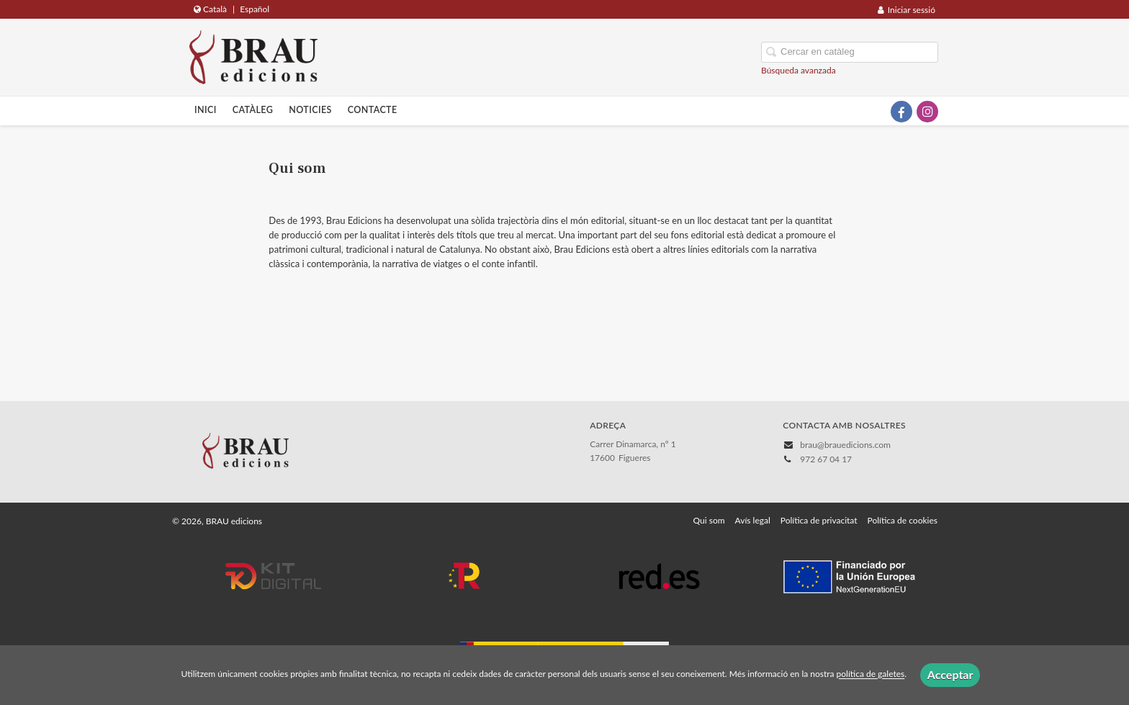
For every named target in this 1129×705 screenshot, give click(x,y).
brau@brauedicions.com (845, 444)
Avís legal (752, 520)
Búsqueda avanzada (798, 70)
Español (254, 9)
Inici (205, 109)
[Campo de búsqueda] (849, 52)
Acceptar (950, 674)
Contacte (372, 109)
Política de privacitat (819, 520)
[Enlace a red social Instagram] (927, 111)
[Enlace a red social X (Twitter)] (875, 111)
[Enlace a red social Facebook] (901, 111)
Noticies (310, 109)
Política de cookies (902, 520)
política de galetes (871, 674)
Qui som (709, 520)
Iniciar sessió (906, 9)
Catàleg (253, 109)
